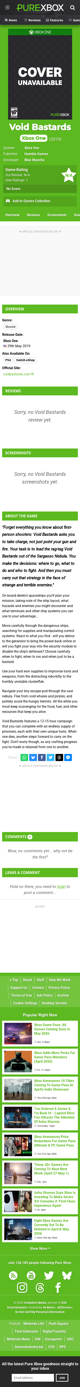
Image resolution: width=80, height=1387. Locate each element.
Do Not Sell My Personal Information (40, 1312)
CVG (51, 1347)
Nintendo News (18, 1339)
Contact (38, 988)
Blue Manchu (35, 160)
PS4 (8, 360)
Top (14, 980)
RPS (63, 1347)
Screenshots (57, 215)
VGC (70, 1339)
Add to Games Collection (27, 201)
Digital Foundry (54, 1331)
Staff (40, 980)
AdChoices (64, 1307)
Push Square (58, 1324)
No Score (13, 189)
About (27, 980)
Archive (63, 995)
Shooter (10, 327)
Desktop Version (54, 1003)
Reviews (33, 215)
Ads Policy (45, 995)
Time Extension (26, 1331)
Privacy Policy (59, 988)
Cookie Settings (25, 1003)
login (61, 886)
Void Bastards (40, 132)
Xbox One (32, 148)
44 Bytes (49, 1307)
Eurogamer (53, 1339)
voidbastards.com (18, 374)
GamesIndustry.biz (29, 1347)
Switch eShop (25, 360)
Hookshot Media (35, 1303)
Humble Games (36, 154)
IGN (38, 1339)
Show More (40, 1249)
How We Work (60, 980)
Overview (12, 215)
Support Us (19, 988)
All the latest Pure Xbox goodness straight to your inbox (40, 1366)
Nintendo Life (33, 1324)
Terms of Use (21, 995)
